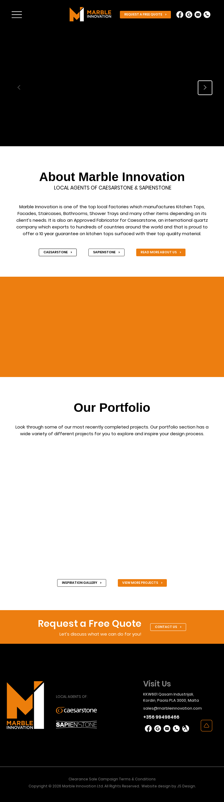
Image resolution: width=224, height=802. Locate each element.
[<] (19, 87)
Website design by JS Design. (168, 786)
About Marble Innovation (112, 177)
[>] (205, 87)
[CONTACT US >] (168, 627)
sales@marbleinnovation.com (172, 708)
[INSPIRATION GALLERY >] (81, 583)
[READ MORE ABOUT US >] (161, 252)
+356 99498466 (161, 717)
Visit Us (157, 684)
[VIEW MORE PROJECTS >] (142, 583)
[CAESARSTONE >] (58, 252)
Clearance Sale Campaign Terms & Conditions (112, 779)
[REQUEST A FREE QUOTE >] (145, 14)
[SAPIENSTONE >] (106, 252)
